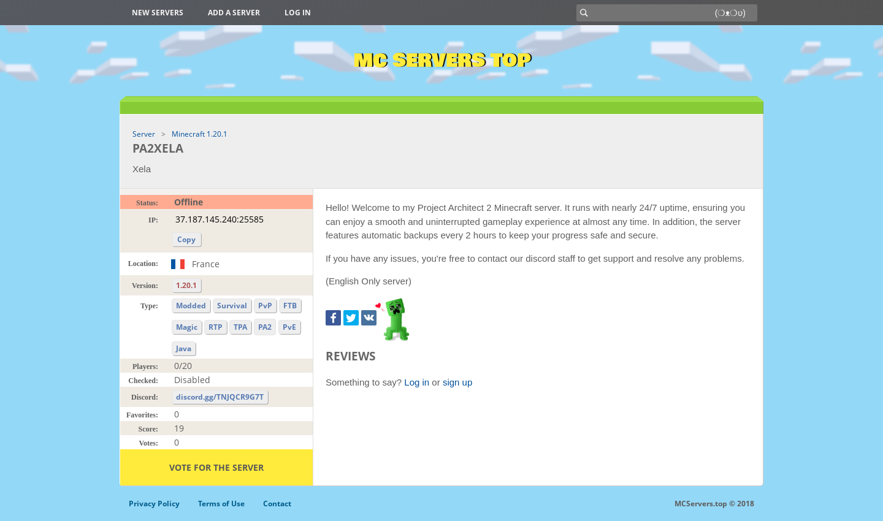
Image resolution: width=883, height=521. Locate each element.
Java (183, 348)
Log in (298, 12)
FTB (290, 305)
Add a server (234, 12)
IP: (153, 220)
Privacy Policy (154, 503)
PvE (289, 327)
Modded (191, 305)
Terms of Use (221, 503)
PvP (265, 305)
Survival (232, 305)
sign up (457, 382)
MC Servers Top (441, 61)
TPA (240, 327)
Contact (277, 503)
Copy (186, 239)
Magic (186, 327)
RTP (215, 327)
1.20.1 (186, 285)
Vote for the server (216, 467)
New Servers (157, 12)
